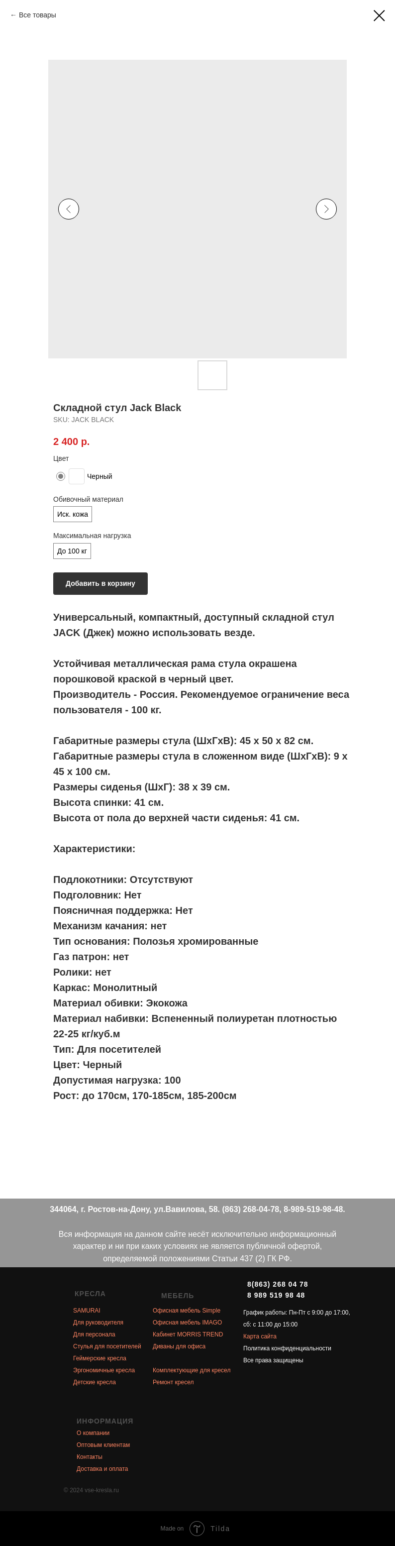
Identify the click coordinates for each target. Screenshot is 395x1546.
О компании (93, 1433)
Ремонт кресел (173, 1382)
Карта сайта (260, 1336)
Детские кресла (94, 1382)
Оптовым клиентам (103, 1444)
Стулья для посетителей (107, 1346)
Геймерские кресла (99, 1358)
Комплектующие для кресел (191, 1370)
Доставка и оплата (102, 1468)
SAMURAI (86, 1310)
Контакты (89, 1456)
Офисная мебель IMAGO (187, 1322)
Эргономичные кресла (104, 1370)
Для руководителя (98, 1322)
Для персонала (94, 1334)
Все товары (37, 15)
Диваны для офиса (179, 1346)
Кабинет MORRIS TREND (188, 1334)
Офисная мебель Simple (186, 1310)
